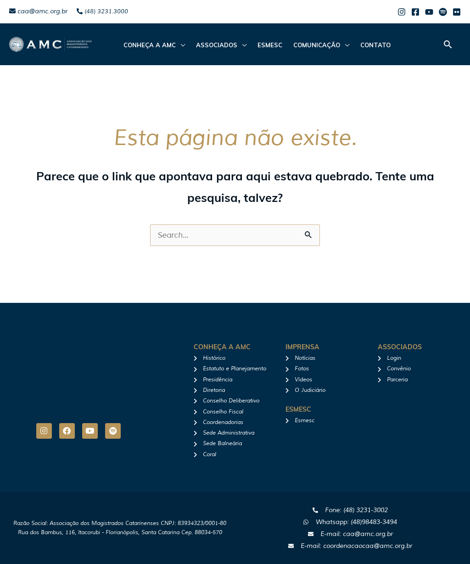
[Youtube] (429, 12)
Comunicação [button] (316, 45)
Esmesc (269, 45)
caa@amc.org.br (38, 11)
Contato (375, 45)
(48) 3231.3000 (102, 11)
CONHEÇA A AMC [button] (149, 45)
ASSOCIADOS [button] (216, 45)
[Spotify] (443, 12)
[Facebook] (415, 12)
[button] (447, 44)
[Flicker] (457, 12)
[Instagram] (401, 12)
